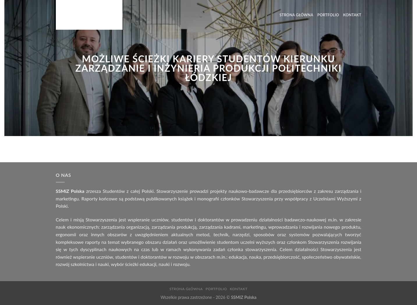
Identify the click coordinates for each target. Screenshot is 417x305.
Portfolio (328, 15)
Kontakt (352, 15)
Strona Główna (296, 15)
